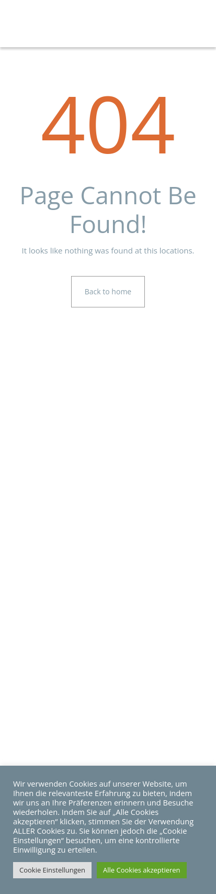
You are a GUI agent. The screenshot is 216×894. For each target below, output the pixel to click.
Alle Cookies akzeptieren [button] (141, 870)
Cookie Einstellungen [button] (52, 870)
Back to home (108, 291)
